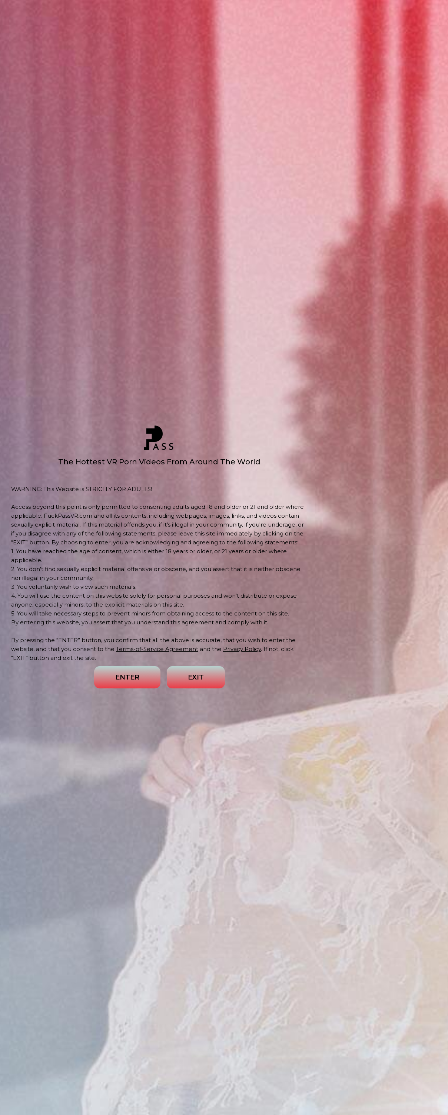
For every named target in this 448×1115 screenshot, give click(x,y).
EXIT (196, 677)
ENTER (127, 677)
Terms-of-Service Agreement (157, 648)
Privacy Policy (242, 648)
